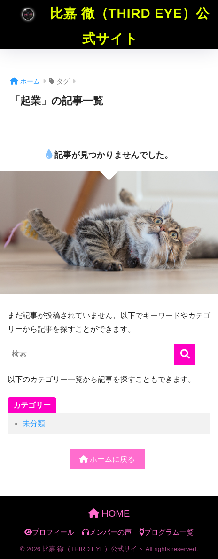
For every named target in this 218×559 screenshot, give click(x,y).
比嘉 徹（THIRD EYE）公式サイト (110, 23)
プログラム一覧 (166, 532)
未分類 (34, 423)
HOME (109, 513)
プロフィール (49, 532)
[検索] (184, 354)
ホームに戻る (107, 459)
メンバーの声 (107, 532)
